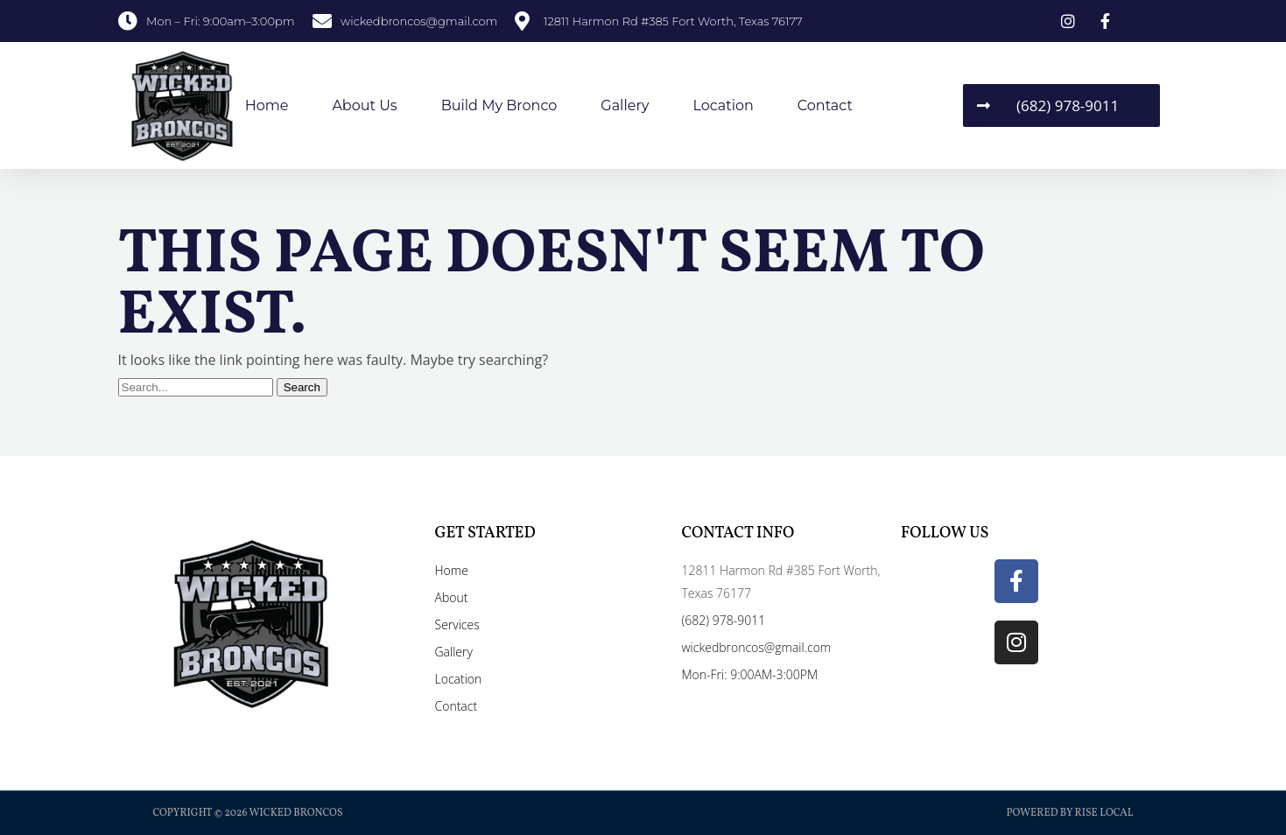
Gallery (625, 105)
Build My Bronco (499, 105)
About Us (364, 105)
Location (722, 105)
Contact (825, 105)
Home (267, 105)
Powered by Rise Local (1069, 813)
